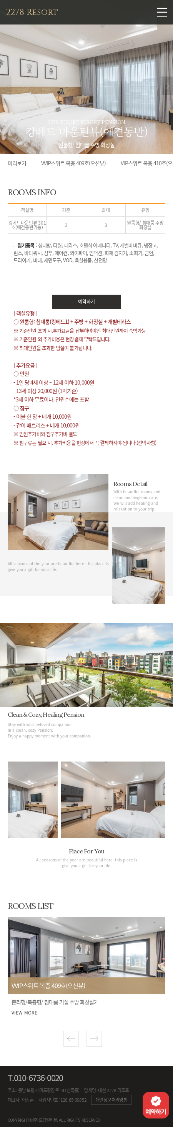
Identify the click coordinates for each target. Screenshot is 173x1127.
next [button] (167, 86)
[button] (71, 1039)
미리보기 (17, 163)
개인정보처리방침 (111, 1099)
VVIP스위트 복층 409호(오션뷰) (73, 163)
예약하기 (86, 301)
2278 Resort (32, 12)
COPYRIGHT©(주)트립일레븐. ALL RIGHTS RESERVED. (54, 1120)
